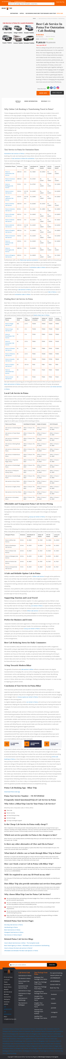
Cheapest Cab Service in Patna (13, 932)
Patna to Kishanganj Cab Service (9, 249)
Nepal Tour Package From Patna (40, 988)
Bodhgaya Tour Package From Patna (40, 978)
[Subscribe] (52, 965)
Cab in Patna (52, 292)
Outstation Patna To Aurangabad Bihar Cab (23, 1038)
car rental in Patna (37, 606)
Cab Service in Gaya (24, 991)
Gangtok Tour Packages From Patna (39, 998)
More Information (30, 101)
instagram (54, 1012)
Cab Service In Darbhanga (22, 999)
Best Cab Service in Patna (12, 930)
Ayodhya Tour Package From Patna (40, 1017)
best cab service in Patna (12, 384)
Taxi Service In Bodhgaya (22, 1004)
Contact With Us (55, 984)
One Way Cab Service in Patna (13, 925)
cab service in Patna (24, 289)
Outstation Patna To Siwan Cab (43, 1043)
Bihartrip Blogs (11, 1053)
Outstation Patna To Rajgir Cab (51, 1046)
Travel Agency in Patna (47, 1051)
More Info (43, 93)
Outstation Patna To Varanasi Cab (44, 1031)
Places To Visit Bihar (16, 1051)
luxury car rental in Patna (37, 517)
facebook (54, 994)
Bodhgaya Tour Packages (31, 1051)
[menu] (36, 13)
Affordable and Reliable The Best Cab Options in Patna (21, 950)
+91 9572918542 (55, 981)
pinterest (54, 1017)
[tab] (18, 101)
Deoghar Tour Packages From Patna (39, 1005)
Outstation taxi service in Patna (14, 153)
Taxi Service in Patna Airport (13, 935)
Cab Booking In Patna (11, 927)
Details (18, 101)
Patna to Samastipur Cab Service (9, 343)
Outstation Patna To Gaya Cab (23, 1043)
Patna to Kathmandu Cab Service (9, 173)
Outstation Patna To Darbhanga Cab (14, 1041)
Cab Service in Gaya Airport (24, 994)
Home (34, 18)
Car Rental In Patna (24, 978)
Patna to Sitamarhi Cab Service (9, 242)
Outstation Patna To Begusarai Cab (30, 1046)
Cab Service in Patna (24, 975)
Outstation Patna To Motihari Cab (39, 1036)
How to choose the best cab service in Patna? (18, 948)
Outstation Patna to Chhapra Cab (13, 1048)
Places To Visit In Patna (45, 1048)
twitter (53, 999)
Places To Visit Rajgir (30, 1048)
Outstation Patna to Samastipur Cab (34, 1029)
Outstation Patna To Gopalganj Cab (17, 1036)
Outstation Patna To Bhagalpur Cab (37, 1041)
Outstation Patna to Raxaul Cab (12, 1029)
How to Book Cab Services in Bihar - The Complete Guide (21, 943)
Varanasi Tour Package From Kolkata (38, 1011)
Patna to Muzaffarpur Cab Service (9, 336)
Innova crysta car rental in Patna (28, 697)
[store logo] (6, 8)
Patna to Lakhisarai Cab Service (9, 198)
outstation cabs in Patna (37, 267)
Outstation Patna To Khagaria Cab (29, 1034)
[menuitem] (14, 13)
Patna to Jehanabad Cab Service (9, 371)
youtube (53, 1008)
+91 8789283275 (55, 978)
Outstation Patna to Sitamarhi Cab (22, 1031)
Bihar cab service (38, 576)
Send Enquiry (57, 92)
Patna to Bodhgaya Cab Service (9, 185)
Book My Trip (60, 2)
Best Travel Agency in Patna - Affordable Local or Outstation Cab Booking (26, 945)
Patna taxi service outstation (29, 260)
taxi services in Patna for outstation (23, 158)
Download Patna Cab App (12, 792)
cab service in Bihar (27, 669)
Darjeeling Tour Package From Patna (40, 992)
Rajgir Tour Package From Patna (40, 983)
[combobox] (31, 3)
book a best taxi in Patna (41, 315)
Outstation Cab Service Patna (23, 987)
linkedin (53, 1003)
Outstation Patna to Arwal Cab (47, 1038)
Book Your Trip (54, 988)
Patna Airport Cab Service (23, 982)
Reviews (46, 101)
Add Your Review (50, 36)
